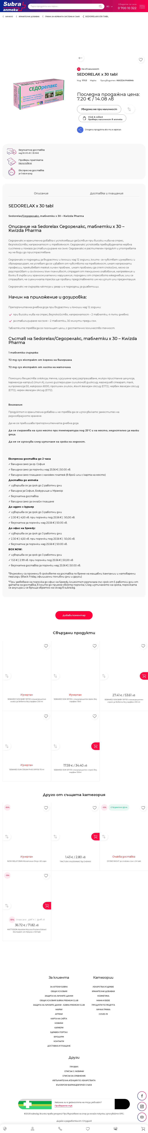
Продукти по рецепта (103, 1005)
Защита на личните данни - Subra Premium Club (59, 1005)
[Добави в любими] (46, 645)
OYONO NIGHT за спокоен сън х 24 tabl (124, 861)
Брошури (59, 1037)
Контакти (59, 1041)
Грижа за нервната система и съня (62, 17)
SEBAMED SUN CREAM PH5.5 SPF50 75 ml (26, 769)
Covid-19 (103, 1014)
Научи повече (25, 163)
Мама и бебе (103, 1000)
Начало (9, 17)
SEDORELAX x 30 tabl (97, 16)
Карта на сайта (59, 1018)
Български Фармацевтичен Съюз (74, 1085)
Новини (59, 1023)
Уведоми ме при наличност (99, 109)
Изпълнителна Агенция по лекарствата (74, 1080)
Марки (59, 1009)
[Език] (109, 6)
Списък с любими (74, 1071)
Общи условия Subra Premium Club (59, 1000)
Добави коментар (74, 615)
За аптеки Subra (59, 987)
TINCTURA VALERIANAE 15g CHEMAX (75, 861)
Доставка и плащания (106, 193)
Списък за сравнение (74, 1076)
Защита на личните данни (59, 996)
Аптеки (59, 1014)
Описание (41, 193)
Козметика (103, 996)
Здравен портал (59, 1032)
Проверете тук (63, 1105)
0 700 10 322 (127, 8)
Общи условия (59, 991)
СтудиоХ (87, 1121)
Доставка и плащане (59, 1046)
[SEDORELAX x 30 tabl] (38, 93)
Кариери (58, 1028)
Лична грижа (103, 1009)
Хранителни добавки (29, 17)
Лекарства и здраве (103, 987)
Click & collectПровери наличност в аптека (102, 118)
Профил (74, 1067)
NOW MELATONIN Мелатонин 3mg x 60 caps (26, 861)
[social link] (141, 1095)
